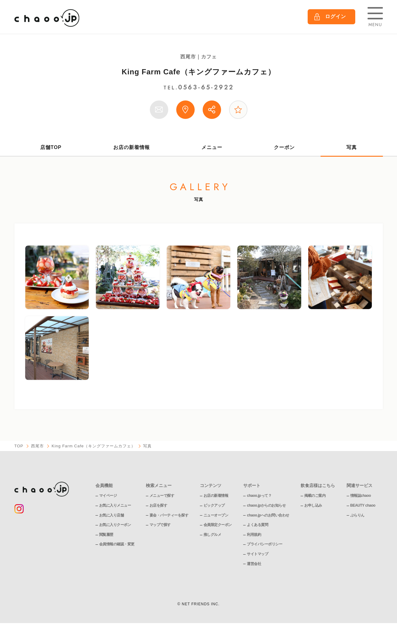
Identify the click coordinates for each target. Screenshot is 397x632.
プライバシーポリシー (264, 544)
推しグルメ (212, 534)
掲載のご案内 (314, 495)
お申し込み (313, 505)
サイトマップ (257, 554)
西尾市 (37, 446)
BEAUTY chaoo (363, 505)
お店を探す (158, 505)
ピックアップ (214, 505)
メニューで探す (162, 495)
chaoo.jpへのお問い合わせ (268, 515)
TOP (19, 446)
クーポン (284, 147)
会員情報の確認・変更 (116, 544)
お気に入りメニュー (115, 505)
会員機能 (104, 485)
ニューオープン (216, 515)
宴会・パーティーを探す (169, 515)
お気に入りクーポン (115, 525)
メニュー (211, 147)
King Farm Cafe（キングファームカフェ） (198, 72)
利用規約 (254, 534)
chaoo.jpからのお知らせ (266, 505)
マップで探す (160, 525)
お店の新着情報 (131, 147)
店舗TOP (51, 147)
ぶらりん (357, 515)
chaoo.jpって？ (259, 495)
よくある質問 (257, 525)
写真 (351, 147)
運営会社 (254, 564)
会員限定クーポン (218, 525)
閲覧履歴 (106, 534)
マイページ (108, 495)
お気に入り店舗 (111, 515)
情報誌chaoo (360, 495)
